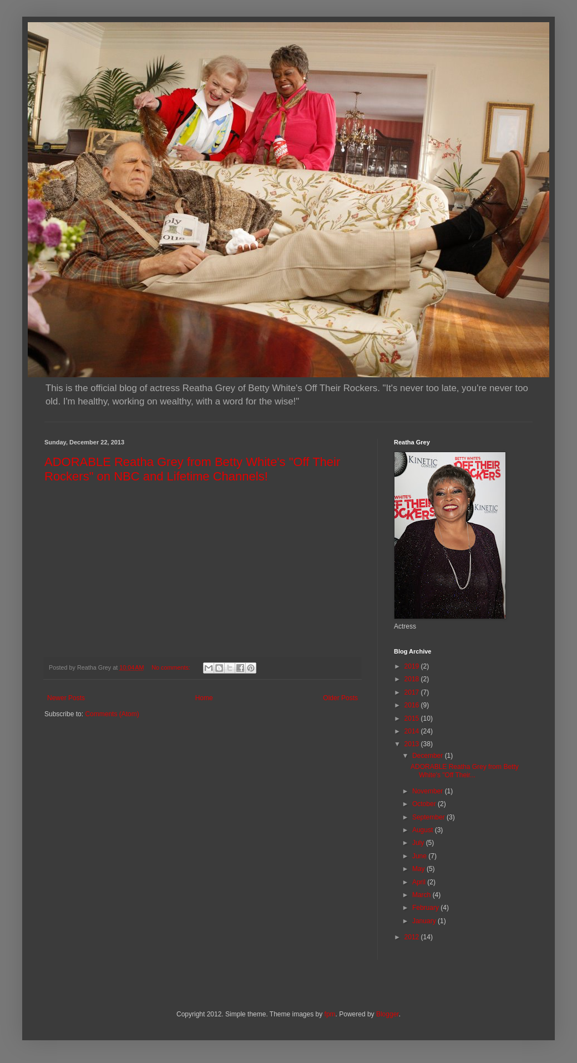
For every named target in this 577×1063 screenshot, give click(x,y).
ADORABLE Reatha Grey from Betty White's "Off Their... (465, 770)
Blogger (387, 1014)
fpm (330, 1014)
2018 (412, 679)
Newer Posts (66, 698)
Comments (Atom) (112, 714)
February (426, 908)
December (428, 756)
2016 (412, 705)
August (423, 830)
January (425, 921)
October (425, 804)
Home (204, 698)
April (419, 882)
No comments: (171, 667)
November (428, 791)
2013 (412, 744)
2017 (412, 692)
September (429, 817)
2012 (412, 937)
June (420, 856)
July (419, 843)
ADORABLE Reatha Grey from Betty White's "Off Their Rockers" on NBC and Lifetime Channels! (192, 469)
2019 (412, 666)
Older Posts (340, 698)
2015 (412, 718)
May (419, 869)
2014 (412, 731)
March (422, 895)
